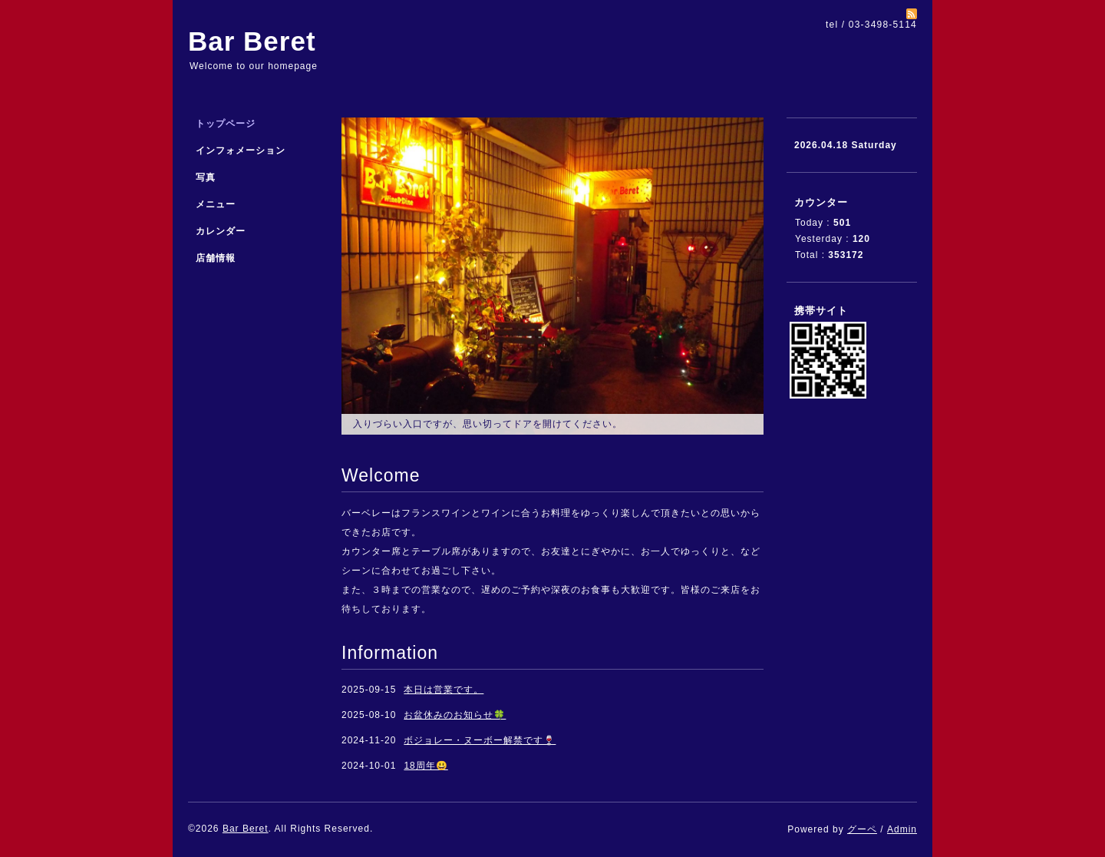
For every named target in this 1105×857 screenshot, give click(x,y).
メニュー (216, 204)
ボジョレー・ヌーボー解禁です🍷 (480, 740)
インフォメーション (240, 150)
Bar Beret (252, 41)
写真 (206, 177)
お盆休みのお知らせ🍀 (455, 715)
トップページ (226, 123)
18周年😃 (425, 765)
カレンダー (221, 231)
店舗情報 (216, 258)
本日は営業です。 (443, 689)
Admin (902, 829)
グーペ (862, 829)
